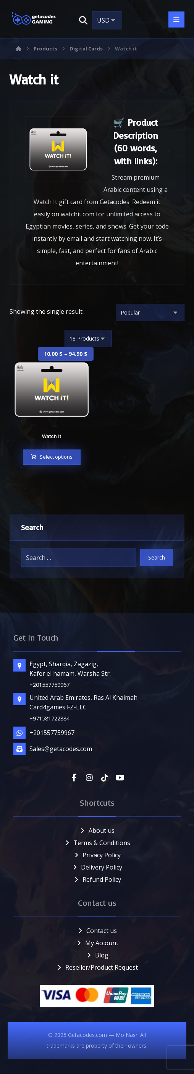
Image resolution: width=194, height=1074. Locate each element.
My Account (97, 943)
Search (156, 557)
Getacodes (114, 202)
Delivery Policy (97, 867)
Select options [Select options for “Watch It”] (56, 457)
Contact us (97, 930)
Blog (97, 955)
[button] (83, 20)
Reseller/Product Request (97, 967)
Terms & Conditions (97, 843)
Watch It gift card (58, 202)
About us (97, 830)
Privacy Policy (97, 855)
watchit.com (77, 214)
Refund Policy (97, 879)
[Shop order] (150, 312)
